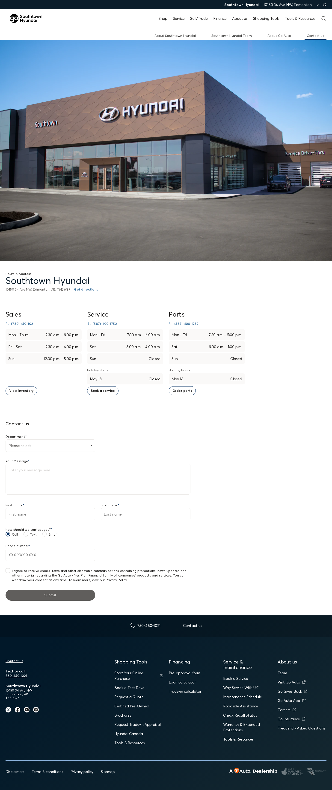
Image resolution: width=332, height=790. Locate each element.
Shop (163, 18)
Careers (287, 709)
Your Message (18, 461)
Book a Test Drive (129, 687)
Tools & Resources (300, 18)
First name (15, 505)
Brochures (122, 715)
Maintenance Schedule (242, 697)
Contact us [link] (315, 36)
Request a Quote (129, 697)
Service (179, 18)
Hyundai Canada (128, 733)
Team (282, 673)
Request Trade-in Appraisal (137, 724)
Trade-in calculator (185, 691)
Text (33, 534)
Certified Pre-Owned (131, 706)
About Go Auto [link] (279, 36)
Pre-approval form (184, 673)
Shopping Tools (266, 18)
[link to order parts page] (182, 390)
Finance (220, 18)
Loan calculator (182, 682)
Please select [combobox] (20, 445)
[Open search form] (323, 18)
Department (16, 436)
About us (240, 18)
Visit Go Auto (292, 682)
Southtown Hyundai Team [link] (231, 36)
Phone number (18, 546)
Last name (110, 505)
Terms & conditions (47, 771)
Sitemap (108, 771)
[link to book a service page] (103, 390)
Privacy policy (82, 771)
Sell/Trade (199, 18)
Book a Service (235, 678)
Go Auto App (292, 700)
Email (53, 534)
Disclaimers (15, 771)
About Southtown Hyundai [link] (175, 36)
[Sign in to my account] (324, 4)
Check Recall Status (240, 715)
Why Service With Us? (241, 687)
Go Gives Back (293, 691)
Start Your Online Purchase (138, 676)
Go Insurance (291, 719)
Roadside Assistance (240, 706)
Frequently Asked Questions (301, 728)
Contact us (14, 661)
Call (15, 534)
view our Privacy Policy (109, 580)
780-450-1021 (16, 676)
